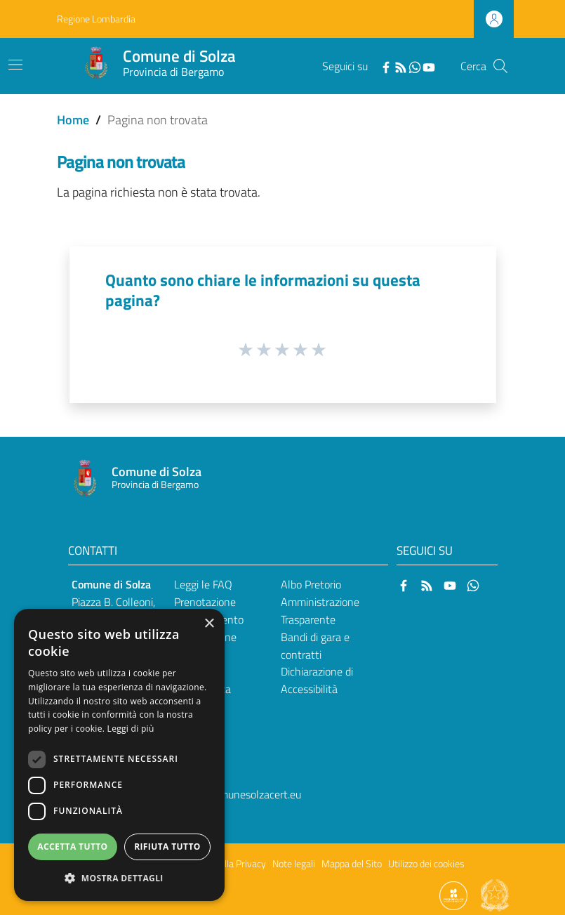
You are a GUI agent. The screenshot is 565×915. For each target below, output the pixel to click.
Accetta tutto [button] (72, 847)
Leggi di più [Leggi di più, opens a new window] (130, 729)
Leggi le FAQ (203, 584)
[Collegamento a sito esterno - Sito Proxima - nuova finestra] (453, 895)
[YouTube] (429, 66)
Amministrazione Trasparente (320, 610)
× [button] (209, 624)
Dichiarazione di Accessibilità (317, 680)
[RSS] (401, 66)
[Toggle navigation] (15, 64)
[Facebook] (386, 66)
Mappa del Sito (351, 864)
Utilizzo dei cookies (426, 864)
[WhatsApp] (415, 66)
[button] (119, 878)
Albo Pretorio (311, 584)
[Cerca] (500, 66)
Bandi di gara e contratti (315, 645)
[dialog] (119, 755)
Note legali (293, 864)
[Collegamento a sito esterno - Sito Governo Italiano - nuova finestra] (495, 895)
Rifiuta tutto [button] (167, 847)
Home (73, 119)
